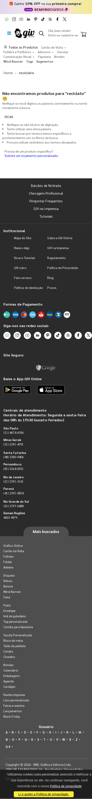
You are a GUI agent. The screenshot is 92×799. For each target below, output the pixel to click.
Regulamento (56, 258)
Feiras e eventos (13, 705)
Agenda (8, 681)
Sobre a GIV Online (59, 238)
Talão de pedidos (14, 646)
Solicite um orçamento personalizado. (32, 155)
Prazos (51, 288)
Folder (7, 562)
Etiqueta (9, 575)
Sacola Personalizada (17, 635)
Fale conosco (22, 278)
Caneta (8, 651)
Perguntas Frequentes (46, 201)
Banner (8, 586)
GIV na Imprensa (46, 208)
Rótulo (7, 581)
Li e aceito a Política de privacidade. (43, 794)
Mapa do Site (22, 238)
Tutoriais (46, 216)
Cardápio (9, 686)
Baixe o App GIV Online (22, 378)
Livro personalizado (16, 700)
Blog (50, 278)
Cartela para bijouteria (18, 627)
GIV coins (20, 268)
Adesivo (8, 567)
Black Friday (11, 716)
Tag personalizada (15, 621)
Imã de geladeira (14, 616)
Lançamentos (12, 711)
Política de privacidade (66, 786)
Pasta (7, 605)
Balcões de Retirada (46, 185)
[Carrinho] (83, 35)
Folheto (8, 556)
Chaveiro (9, 657)
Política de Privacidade (62, 268)
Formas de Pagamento (22, 304)
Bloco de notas (13, 640)
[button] (41, 34)
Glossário (46, 726)
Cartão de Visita (13, 551)
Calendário (10, 670)
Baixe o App (21, 248)
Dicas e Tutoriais (24, 258)
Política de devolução (28, 288)
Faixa (6, 597)
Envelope (9, 611)
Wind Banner (12, 592)
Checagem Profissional (46, 193)
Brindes (8, 665)
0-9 (8, 747)
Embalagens (11, 676)
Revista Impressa (14, 695)
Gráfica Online (13, 545)
